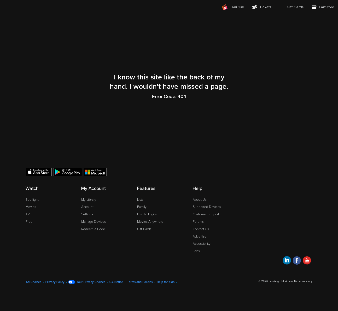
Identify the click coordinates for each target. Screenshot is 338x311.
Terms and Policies (140, 282)
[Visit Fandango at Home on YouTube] (307, 261)
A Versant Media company (297, 281)
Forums (198, 222)
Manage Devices (93, 222)
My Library (88, 200)
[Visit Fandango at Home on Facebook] (296, 261)
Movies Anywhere (150, 222)
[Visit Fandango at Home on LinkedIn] (286, 261)
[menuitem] (291, 7)
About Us (199, 200)
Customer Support (206, 214)
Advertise (199, 236)
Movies (31, 207)
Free (29, 222)
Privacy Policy (54, 282)
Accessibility (201, 244)
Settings (87, 214)
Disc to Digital (147, 214)
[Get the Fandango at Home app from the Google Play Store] (67, 171)
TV (28, 214)
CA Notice (116, 282)
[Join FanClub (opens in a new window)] (233, 7)
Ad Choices (33, 282)
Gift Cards (144, 229)
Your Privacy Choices (91, 282)
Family (141, 207)
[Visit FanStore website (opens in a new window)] (322, 7)
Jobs (196, 251)
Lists (140, 200)
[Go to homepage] (33, 7)
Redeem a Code (93, 229)
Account (87, 207)
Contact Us (201, 229)
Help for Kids (166, 282)
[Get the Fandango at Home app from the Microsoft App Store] (95, 171)
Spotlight (32, 200)
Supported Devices (207, 207)
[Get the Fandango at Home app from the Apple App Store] (38, 171)
